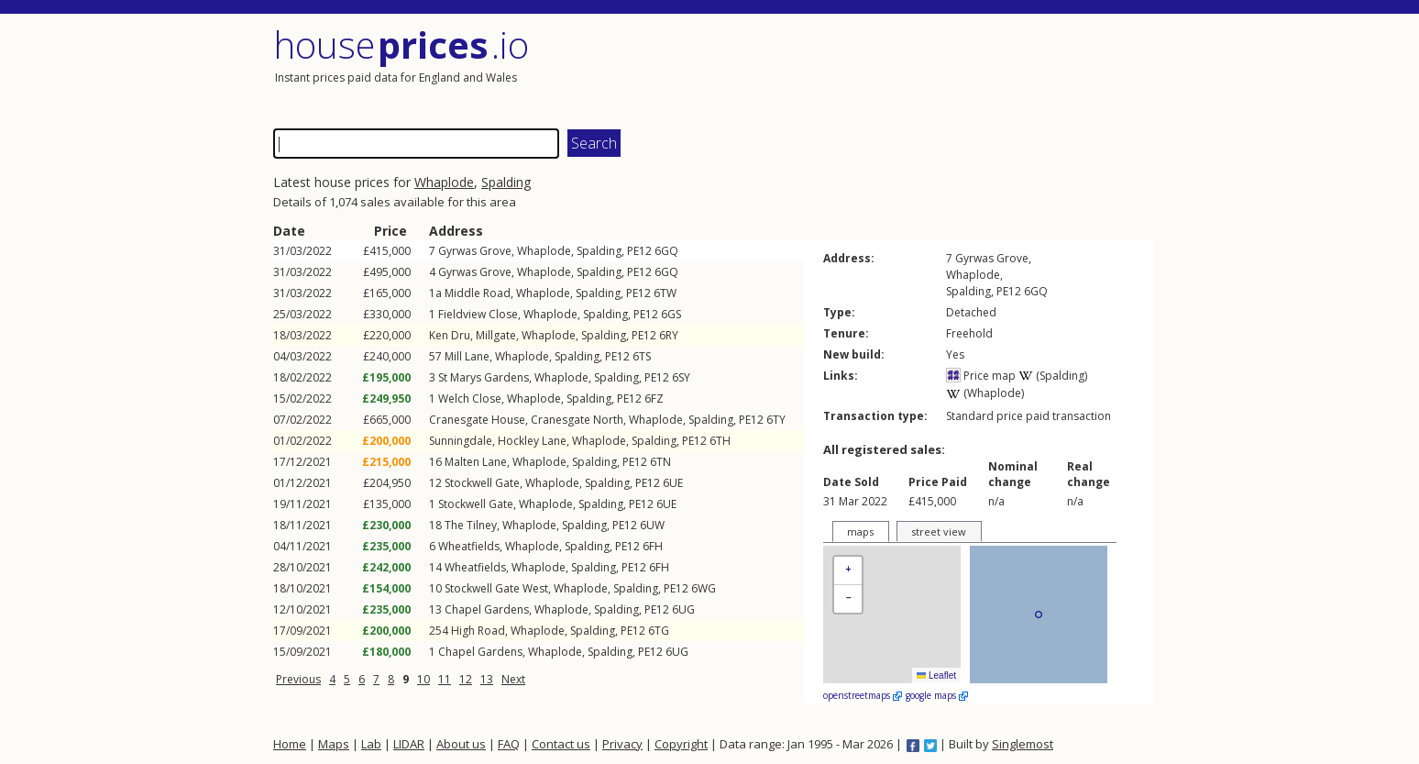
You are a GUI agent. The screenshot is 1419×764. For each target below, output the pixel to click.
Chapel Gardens (487, 609)
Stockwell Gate (482, 483)
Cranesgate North (577, 419)
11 (444, 679)
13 (486, 679)
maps (860, 531)
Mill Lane (467, 356)
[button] (848, 571)
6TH (720, 440)
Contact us (561, 744)
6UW (652, 525)
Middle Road (478, 293)
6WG (703, 588)
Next (513, 679)
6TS (641, 356)
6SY (681, 377)
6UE (673, 483)
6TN (660, 462)
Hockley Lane (532, 440)
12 (465, 679)
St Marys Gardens (483, 377)
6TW (665, 293)
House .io (401, 44)
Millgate (496, 335)
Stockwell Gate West (496, 588)
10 (423, 679)
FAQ (509, 744)
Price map (981, 375)
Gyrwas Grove (475, 251)
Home (289, 744)
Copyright (681, 744)
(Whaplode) (985, 393)
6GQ (666, 251)
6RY (668, 335)
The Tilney (471, 525)
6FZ (654, 398)
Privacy (622, 744)
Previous (298, 679)
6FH (653, 546)
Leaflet (936, 675)
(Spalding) (1052, 375)
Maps (333, 744)
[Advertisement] (933, 69)
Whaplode (444, 182)
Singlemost (1022, 744)
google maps (937, 695)
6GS (671, 314)
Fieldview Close (478, 314)
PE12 (639, 251)
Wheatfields (469, 546)
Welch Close (469, 398)
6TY (776, 419)
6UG (683, 609)
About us (461, 744)
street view (938, 531)
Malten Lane (476, 462)
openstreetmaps (862, 695)
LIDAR (408, 744)
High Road (478, 630)
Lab (371, 744)
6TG (658, 630)
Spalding (506, 182)
